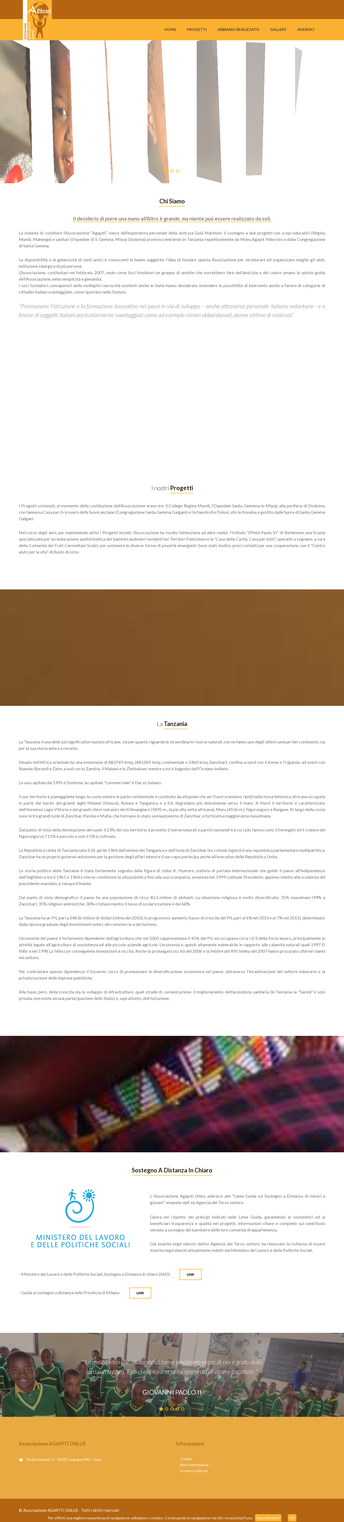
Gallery (278, 29)
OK (292, 1518)
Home (170, 29)
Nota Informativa (194, 1464)
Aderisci (305, 29)
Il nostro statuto (194, 1470)
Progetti (197, 29)
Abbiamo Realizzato (238, 29)
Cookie (186, 1459)
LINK (190, 1274)
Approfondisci (268, 1518)
